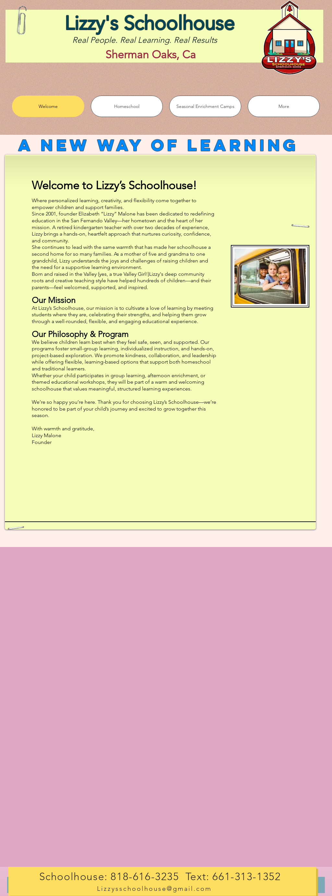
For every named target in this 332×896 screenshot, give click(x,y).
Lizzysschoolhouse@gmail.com (154, 888)
